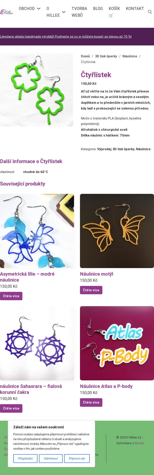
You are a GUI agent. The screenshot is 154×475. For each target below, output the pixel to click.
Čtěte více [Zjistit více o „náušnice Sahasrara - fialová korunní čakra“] (11, 408)
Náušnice (130, 56)
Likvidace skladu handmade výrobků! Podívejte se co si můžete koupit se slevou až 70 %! (66, 36)
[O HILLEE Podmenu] (64, 12)
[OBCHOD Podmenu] (39, 9)
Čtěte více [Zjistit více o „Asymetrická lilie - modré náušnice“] (11, 296)
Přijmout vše (77, 458)
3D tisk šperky (106, 56)
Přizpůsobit (25, 458)
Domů (85, 56)
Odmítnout (51, 458)
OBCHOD (27, 8)
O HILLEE (53, 12)
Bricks (139, 443)
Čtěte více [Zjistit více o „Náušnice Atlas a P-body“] (91, 402)
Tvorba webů (79, 12)
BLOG (98, 8)
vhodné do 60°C (35, 172)
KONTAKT (135, 8)
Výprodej (104, 149)
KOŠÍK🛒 (114, 12)
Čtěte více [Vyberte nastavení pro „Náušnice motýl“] (91, 290)
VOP (7, 437)
